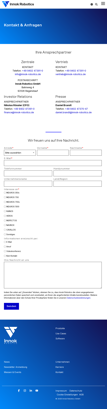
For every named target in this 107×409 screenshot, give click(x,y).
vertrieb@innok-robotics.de (70, 74)
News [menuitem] (7, 362)
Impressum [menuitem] (61, 390)
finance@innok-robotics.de (19, 112)
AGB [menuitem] (81, 394)
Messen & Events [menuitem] (12, 372)
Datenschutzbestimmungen (78, 298)
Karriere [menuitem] (59, 367)
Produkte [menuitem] (60, 328)
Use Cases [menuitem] (60, 333)
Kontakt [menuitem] (59, 372)
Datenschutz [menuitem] (75, 390)
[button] (103, 3)
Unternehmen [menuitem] (62, 362)
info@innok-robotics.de (28, 74)
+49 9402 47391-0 (32, 70)
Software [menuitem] (60, 338)
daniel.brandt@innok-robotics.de (73, 112)
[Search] (96, 4)
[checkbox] (53, 213)
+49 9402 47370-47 (76, 108)
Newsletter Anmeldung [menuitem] (15, 367)
